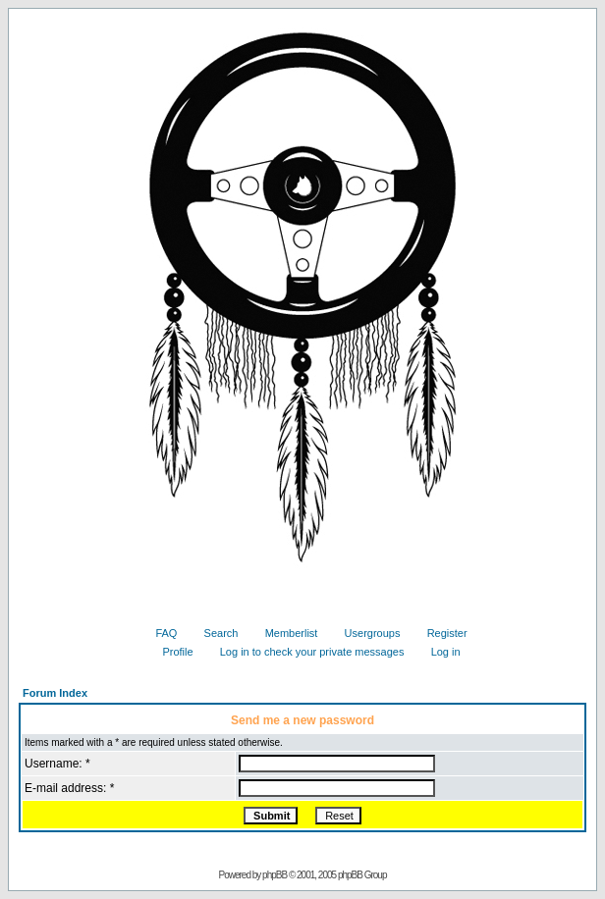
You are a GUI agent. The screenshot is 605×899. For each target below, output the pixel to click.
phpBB (274, 875)
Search (214, 633)
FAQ (158, 633)
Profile (169, 652)
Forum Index (55, 693)
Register (440, 633)
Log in (438, 652)
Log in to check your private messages (305, 652)
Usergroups (365, 633)
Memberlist (284, 633)
